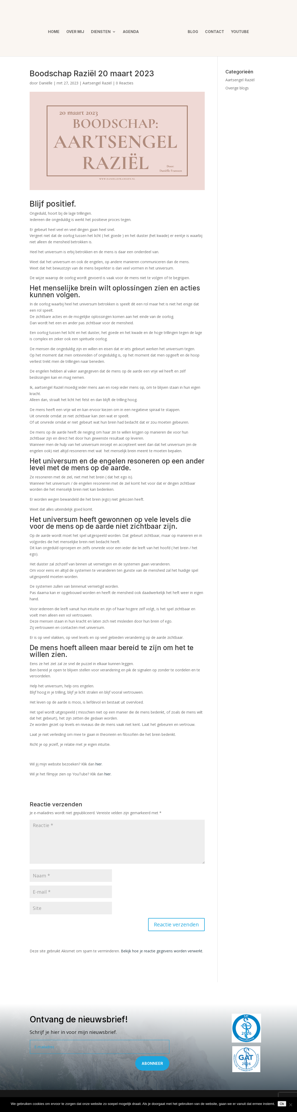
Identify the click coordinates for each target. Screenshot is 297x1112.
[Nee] (290, 1104)
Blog (191, 30)
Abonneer (152, 1063)
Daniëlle (45, 82)
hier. (107, 773)
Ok (282, 1104)
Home (55, 30)
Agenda (133, 30)
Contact (212, 30)
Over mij (77, 30)
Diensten (102, 30)
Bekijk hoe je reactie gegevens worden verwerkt (161, 950)
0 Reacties (124, 82)
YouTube (238, 30)
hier (98, 764)
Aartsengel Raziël (97, 82)
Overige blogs (237, 87)
